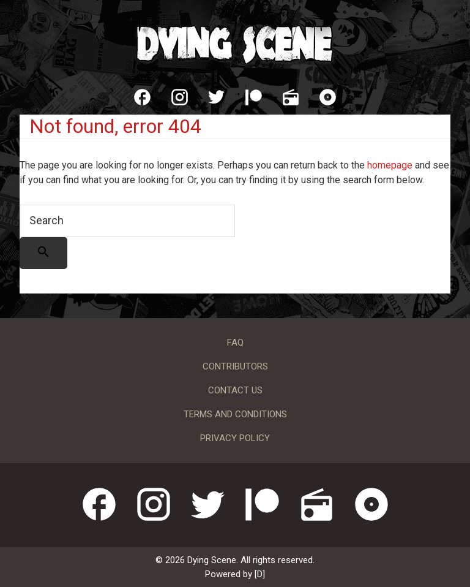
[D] (260, 574)
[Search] (43, 253)
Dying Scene (235, 42)
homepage (389, 165)
